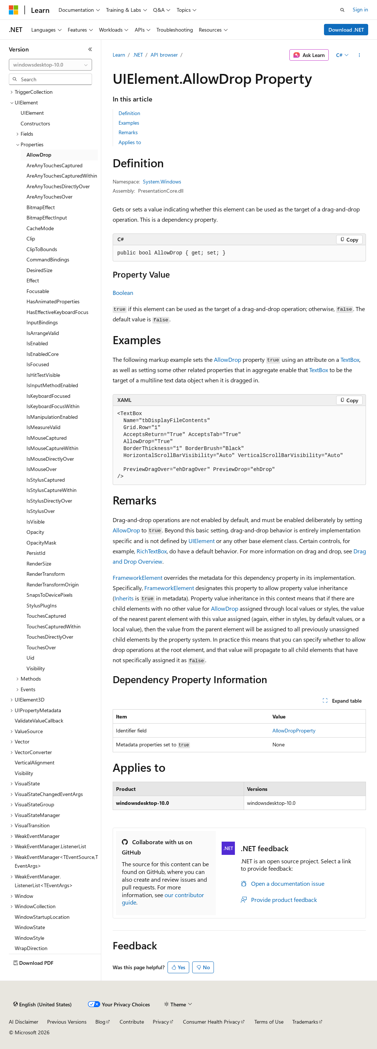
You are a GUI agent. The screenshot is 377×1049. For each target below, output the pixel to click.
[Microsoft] (13, 10)
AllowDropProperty (294, 730)
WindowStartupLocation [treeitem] (42, 916)
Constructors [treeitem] (35, 123)
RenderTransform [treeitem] (46, 573)
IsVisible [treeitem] (36, 521)
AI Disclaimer (23, 1021)
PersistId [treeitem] (36, 552)
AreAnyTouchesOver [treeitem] (50, 196)
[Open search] (342, 10)
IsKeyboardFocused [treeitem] (48, 395)
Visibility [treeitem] (36, 668)
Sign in (360, 9)
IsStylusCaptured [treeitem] (46, 479)
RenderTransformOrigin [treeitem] (53, 584)
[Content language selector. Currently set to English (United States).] (42, 1004)
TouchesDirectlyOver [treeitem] (50, 636)
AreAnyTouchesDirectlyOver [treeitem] (58, 186)
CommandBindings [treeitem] (48, 259)
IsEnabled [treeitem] (37, 343)
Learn (119, 54)
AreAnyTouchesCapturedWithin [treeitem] (62, 175)
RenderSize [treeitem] (39, 563)
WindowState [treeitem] (30, 927)
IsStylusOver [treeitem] (41, 510)
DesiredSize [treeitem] (39, 270)
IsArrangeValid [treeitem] (43, 332)
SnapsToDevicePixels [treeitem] (50, 594)
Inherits (124, 598)
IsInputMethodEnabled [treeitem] (52, 385)
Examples (129, 122)
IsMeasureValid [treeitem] (43, 427)
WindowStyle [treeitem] (29, 937)
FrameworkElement (137, 577)
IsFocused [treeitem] (38, 364)
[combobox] (50, 65)
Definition (129, 113)
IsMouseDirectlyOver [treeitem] (50, 458)
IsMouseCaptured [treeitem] (47, 437)
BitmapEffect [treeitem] (41, 207)
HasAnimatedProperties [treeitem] (53, 301)
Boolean (123, 292)
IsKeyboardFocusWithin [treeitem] (53, 406)
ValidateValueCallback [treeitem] (39, 720)
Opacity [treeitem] (35, 531)
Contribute (132, 1021)
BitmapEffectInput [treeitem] (47, 217)
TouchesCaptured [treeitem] (46, 615)
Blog (100, 1021)
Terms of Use (268, 1021)
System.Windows (162, 181)
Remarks (128, 132)
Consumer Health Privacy (211, 1021)
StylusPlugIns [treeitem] (42, 605)
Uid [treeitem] (30, 657)
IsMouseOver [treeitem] (42, 468)
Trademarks (305, 1021)
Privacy (161, 1021)
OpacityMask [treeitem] (41, 542)
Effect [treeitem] (33, 280)
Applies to (130, 142)
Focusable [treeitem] (38, 291)
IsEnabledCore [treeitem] (43, 353)
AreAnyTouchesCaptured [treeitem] (54, 165)
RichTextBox (152, 551)
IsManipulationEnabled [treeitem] (52, 416)
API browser (164, 54)
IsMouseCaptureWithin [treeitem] (52, 448)
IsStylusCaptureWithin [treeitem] (52, 489)
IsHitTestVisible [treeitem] (43, 374)
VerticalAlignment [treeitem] (34, 762)
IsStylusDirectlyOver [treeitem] (49, 500)
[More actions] (359, 55)
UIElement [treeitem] (32, 112)
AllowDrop (227, 359)
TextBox (350, 359)
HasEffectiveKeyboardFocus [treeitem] (57, 311)
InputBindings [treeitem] (42, 322)
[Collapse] (90, 49)
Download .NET (346, 29)
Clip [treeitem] (31, 238)
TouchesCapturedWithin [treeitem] (54, 626)
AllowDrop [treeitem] (39, 154)
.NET (138, 54)
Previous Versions (67, 1021)
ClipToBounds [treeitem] (42, 249)
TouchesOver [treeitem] (41, 647)
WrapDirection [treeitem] (31, 948)
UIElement (201, 541)
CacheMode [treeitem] (40, 228)
